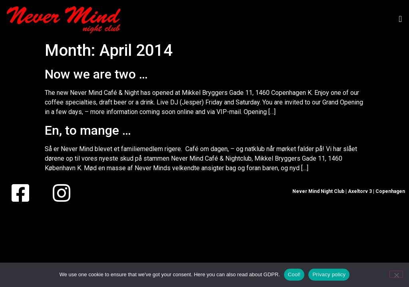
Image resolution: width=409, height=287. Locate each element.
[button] (400, 19)
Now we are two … (96, 74)
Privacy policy (328, 274)
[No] (396, 274)
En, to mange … (88, 130)
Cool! (294, 274)
